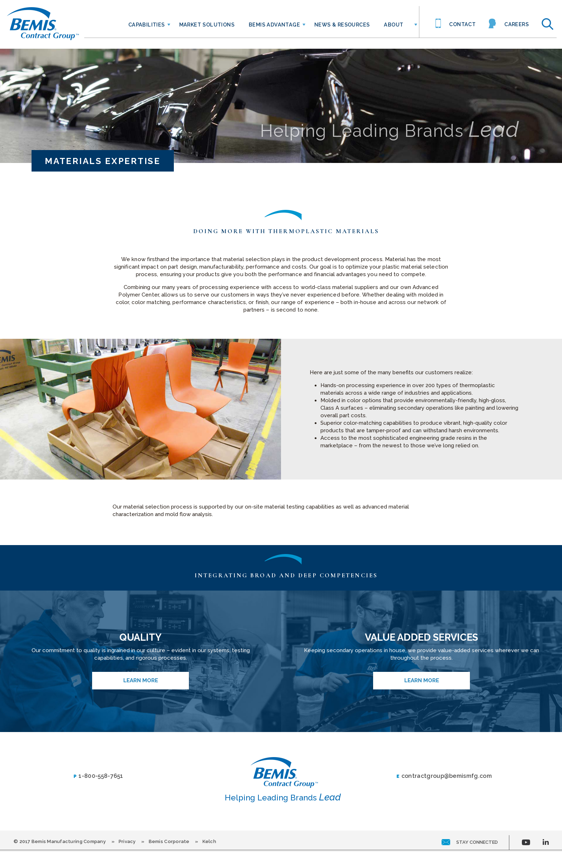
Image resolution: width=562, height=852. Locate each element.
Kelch (209, 841)
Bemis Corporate (169, 841)
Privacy (127, 841)
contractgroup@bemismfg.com (444, 776)
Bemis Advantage (274, 25)
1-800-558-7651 (98, 776)
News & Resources (342, 25)
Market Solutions (206, 25)
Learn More (140, 680)
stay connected (470, 842)
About (393, 25)
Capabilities (146, 25)
